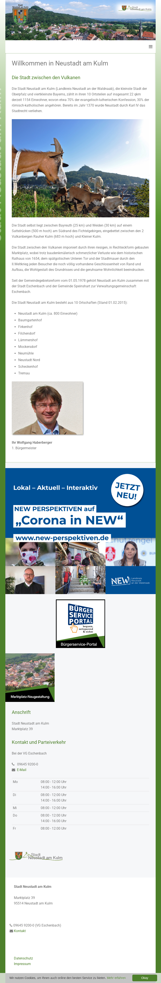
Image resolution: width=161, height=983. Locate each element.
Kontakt (20, 931)
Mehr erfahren (116, 978)
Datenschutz (23, 958)
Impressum (22, 964)
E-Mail (21, 770)
